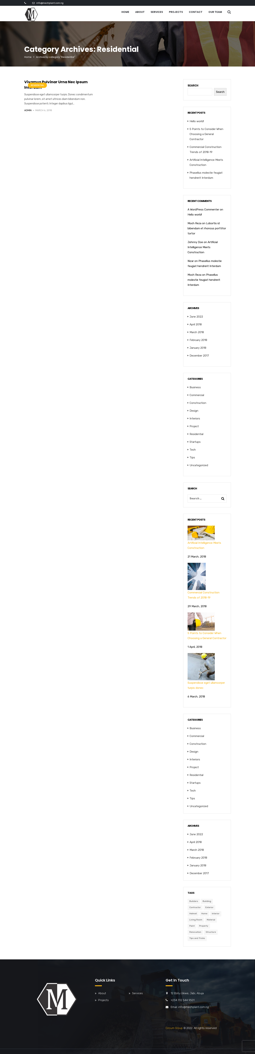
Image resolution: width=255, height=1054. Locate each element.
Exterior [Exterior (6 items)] (209, 907)
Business (195, 387)
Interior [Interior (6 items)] (215, 913)
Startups (195, 442)
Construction (198, 403)
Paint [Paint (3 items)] (192, 926)
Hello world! (197, 121)
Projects (176, 12)
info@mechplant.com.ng (49, 3)
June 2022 (196, 316)
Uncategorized (199, 465)
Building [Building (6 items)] (207, 901)
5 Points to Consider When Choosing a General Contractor (206, 134)
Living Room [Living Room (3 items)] (195, 919)
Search (193, 85)
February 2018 (198, 340)
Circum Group (174, 1028)
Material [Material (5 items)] (211, 919)
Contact (195, 12)
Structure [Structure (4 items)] (211, 932)
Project (194, 426)
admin (28, 110)
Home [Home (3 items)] (204, 913)
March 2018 (197, 332)
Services (157, 12)
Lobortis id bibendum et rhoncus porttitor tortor (207, 228)
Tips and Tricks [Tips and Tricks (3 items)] (197, 938)
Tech (193, 449)
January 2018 (198, 347)
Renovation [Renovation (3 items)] (195, 932)
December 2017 (199, 355)
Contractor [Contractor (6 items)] (195, 907)
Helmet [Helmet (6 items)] (193, 913)
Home (125, 12)
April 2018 (196, 324)
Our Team (215, 12)
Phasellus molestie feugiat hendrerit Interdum (204, 280)
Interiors (195, 418)
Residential (37, 85)
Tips (192, 457)
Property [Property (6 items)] (203, 926)
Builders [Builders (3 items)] (193, 901)
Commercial (197, 395)
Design (194, 410)
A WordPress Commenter (203, 209)
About (140, 12)
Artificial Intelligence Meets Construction (203, 247)
